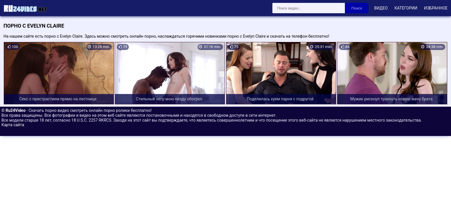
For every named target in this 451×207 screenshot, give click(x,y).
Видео (381, 8)
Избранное (436, 8)
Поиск (356, 8)
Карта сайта (12, 124)
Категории (405, 8)
